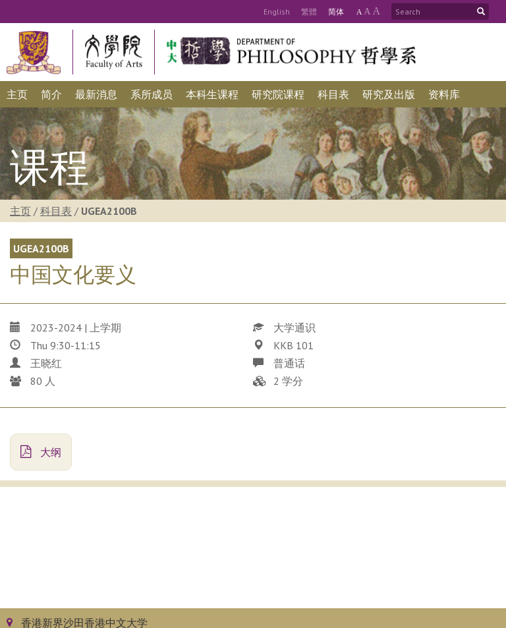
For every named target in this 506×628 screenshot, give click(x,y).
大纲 (40, 452)
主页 (20, 210)
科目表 (56, 210)
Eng (277, 11)
